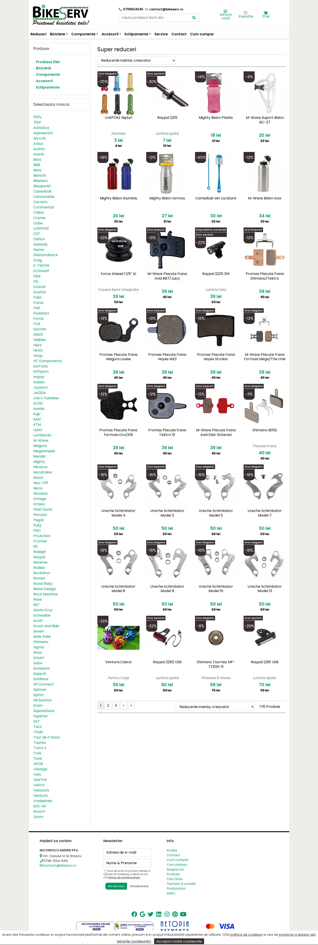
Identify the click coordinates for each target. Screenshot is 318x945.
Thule (38, 732)
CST (36, 233)
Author (39, 149)
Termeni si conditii (181, 884)
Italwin (39, 382)
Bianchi (39, 175)
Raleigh (39, 551)
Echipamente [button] (136, 34)
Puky (37, 525)
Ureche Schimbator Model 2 (167, 513)
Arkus (38, 143)
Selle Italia (42, 636)
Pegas (38, 520)
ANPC (171, 893)
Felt (36, 308)
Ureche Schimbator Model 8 (118, 589)
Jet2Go (39, 392)
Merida (39, 456)
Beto (37, 170)
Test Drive (174, 879)
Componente (48, 74)
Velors (38, 785)
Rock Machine (45, 594)
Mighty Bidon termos (167, 198)
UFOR (38, 763)
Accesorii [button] (110, 34)
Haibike (39, 339)
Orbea (39, 504)
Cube (38, 223)
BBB (36, 164)
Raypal (39, 557)
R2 (35, 546)
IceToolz (40, 366)
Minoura (40, 467)
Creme (39, 217)
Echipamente (48, 87)
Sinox (37, 652)
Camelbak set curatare (215, 198)
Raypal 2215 (167, 117)
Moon (38, 477)
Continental (43, 207)
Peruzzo (40, 514)
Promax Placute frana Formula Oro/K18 (118, 432)
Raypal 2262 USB (167, 662)
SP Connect (43, 684)
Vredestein (42, 800)
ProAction (42, 535)
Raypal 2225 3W (216, 273)
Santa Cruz (42, 610)
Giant (38, 334)
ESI (35, 281)
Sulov (37, 663)
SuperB (39, 673)
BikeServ (40, 180)
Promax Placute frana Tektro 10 (167, 432)
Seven (38, 631)
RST (36, 604)
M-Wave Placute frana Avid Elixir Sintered (216, 432)
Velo (37, 774)
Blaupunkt (42, 186)
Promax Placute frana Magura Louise (118, 357)
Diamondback (45, 255)
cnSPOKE (41, 228)
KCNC (38, 403)
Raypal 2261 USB (264, 662)
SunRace (40, 679)
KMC (37, 419)
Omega (39, 498)
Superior (40, 716)
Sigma (38, 647)
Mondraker (43, 472)
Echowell (41, 270)
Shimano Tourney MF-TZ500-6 (216, 664)
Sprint (38, 694)
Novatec (40, 493)
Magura (40, 445)
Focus (38, 302)
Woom (39, 811)
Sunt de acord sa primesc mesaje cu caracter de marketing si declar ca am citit (127, 874)
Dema (38, 249)
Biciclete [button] (57, 34)
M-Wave (40, 440)
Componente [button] (83, 34)
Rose (37, 599)
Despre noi (175, 869)
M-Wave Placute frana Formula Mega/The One (265, 357)
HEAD (38, 350)
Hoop (38, 355)
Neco (37, 488)
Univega (40, 769)
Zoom (38, 816)
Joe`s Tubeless (46, 398)
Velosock (41, 790)
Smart (38, 657)
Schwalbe (41, 615)
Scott (38, 620)
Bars (37, 159)
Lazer (38, 429)
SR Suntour (42, 700)
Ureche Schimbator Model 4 (118, 513)
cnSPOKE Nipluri (118, 117)
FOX (36, 323)
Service (161, 34)
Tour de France (46, 737)
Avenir (38, 154)
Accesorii (44, 80)
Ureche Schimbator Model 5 (216, 513)
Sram (38, 705)
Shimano (40, 641)
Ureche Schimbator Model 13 (265, 589)
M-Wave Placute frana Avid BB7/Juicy (167, 276)
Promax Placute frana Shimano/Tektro (265, 276)
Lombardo (42, 435)
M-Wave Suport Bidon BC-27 (265, 120)
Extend (39, 286)
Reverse (40, 562)
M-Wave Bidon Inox (264, 198)
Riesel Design (44, 588)
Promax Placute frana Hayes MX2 (167, 357)
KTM (37, 424)
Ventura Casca (118, 662)
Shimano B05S (264, 430)
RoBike (39, 567)
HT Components (47, 361)
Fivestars (41, 313)
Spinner (40, 689)
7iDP (37, 122)
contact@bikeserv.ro (59, 865)
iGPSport (41, 371)
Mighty (39, 461)
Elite (37, 276)
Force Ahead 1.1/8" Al (118, 273)
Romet (39, 578)
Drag (37, 260)
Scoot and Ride (46, 626)
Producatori (176, 888)
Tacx (37, 726)
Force (38, 318)
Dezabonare (139, 886)
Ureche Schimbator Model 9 (167, 589)
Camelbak (42, 191)
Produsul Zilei (48, 61)
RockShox (41, 573)
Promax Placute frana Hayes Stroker (216, 357)
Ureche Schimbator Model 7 (265, 513)
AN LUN (39, 138)
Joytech (40, 387)
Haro (37, 345)
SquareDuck (43, 710)
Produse (173, 874)
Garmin (39, 329)
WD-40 (39, 806)
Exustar (39, 292)
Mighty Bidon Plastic (216, 117)
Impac (39, 376)
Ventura (40, 795)
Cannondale (44, 196)
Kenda (38, 408)
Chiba (38, 212)
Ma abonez (116, 886)
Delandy (40, 244)
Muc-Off (40, 482)
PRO (37, 530)
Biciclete (43, 68)
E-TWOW (41, 265)
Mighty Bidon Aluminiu (118, 198)
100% (37, 117)
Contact (179, 34)
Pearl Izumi (42, 509)
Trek (37, 753)
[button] (266, 13)
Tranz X (39, 747)
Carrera (40, 202)
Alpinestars (43, 133)
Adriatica (41, 127)
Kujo (36, 414)
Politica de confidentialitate (124, 877)
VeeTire (40, 779)
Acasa (172, 850)
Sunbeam (41, 668)
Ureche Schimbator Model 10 (216, 589)
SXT (36, 721)
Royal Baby (43, 583)
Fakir (37, 297)
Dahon (39, 239)
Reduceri (38, 34)
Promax (40, 541)
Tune (37, 758)
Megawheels (44, 451)
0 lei (266, 16)
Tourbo (39, 742)
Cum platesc (177, 864)
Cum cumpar (202, 34)
